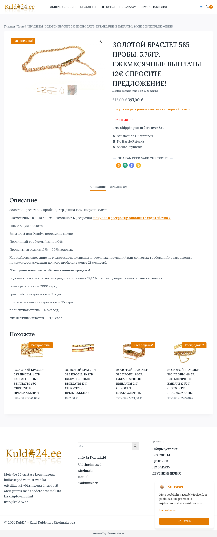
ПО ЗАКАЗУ (127, 6)
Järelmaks (85, 471)
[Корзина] (209, 6)
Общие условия (63, 6)
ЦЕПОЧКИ (108, 6)
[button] (100, 41)
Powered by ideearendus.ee (108, 533)
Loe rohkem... (168, 510)
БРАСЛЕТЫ (88, 6)
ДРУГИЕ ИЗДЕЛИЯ (154, 6)
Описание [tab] (98, 186)
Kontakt (84, 477)
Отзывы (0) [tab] (118, 186)
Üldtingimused (90, 465)
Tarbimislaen (88, 483)
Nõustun (184, 521)
